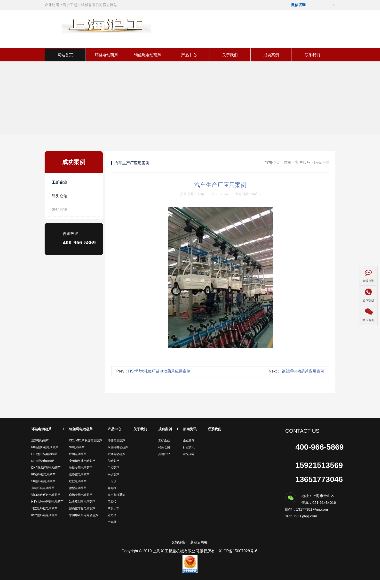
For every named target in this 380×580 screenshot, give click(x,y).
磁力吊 (112, 515)
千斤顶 (112, 481)
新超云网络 (198, 542)
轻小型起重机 (116, 495)
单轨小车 (113, 508)
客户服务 (302, 162)
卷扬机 (112, 488)
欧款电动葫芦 (78, 481)
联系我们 (312, 55)
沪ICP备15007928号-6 (238, 551)
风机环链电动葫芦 (43, 488)
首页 (288, 162)
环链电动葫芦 (106, 55)
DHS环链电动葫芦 (43, 461)
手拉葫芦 (113, 467)
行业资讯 (189, 447)
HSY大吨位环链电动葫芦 (47, 501)
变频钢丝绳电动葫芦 (82, 461)
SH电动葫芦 (77, 447)
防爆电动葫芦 (116, 454)
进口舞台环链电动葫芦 (45, 495)
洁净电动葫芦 (40, 440)
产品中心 (189, 55)
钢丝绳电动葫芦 (147, 55)
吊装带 (112, 501)
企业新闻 (189, 440)
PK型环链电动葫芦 (43, 474)
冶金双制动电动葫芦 (82, 501)
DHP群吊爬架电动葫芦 (46, 467)
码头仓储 (59, 196)
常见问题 (189, 454)
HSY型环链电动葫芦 (44, 454)
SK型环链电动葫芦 (43, 481)
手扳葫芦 (113, 474)
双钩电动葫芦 (78, 454)
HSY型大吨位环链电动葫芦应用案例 (159, 371)
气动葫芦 (113, 461)
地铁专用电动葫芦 (80, 467)
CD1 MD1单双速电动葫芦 (85, 440)
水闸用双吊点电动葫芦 (83, 515)
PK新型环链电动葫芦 (44, 447)
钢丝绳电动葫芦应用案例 (303, 371)
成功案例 (271, 55)
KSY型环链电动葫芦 (44, 515)
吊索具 (112, 522)
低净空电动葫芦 (79, 474)
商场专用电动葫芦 (80, 495)
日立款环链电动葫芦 (44, 508)
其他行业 (59, 209)
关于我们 (230, 55)
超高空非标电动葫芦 (82, 508)
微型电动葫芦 (78, 488)
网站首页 (65, 55)
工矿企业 (59, 182)
